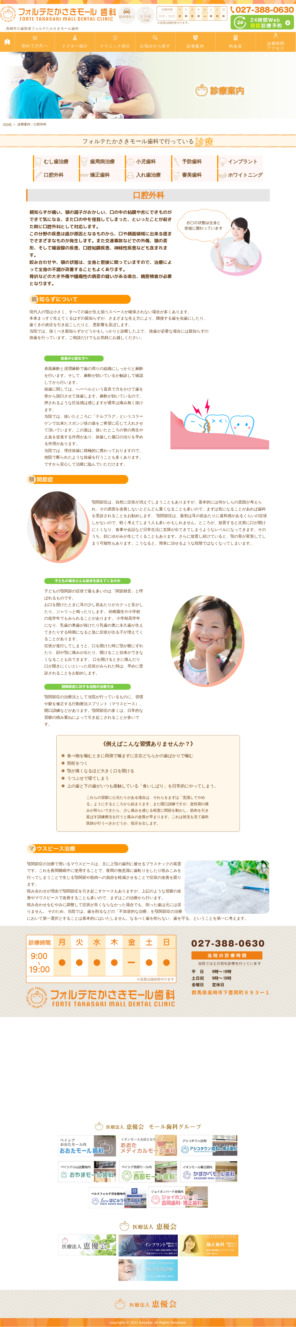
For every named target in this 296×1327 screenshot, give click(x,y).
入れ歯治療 (143, 175)
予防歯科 (187, 161)
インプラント (238, 161)
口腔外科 (49, 175)
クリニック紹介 (115, 41)
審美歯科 (187, 175)
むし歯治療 (51, 161)
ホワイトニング (240, 175)
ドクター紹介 (75, 41)
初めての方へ (35, 42)
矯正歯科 (95, 175)
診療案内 (195, 41)
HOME (7, 124)
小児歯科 (141, 161)
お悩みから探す (155, 41)
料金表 (235, 41)
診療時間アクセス (276, 41)
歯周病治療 (97, 161)
